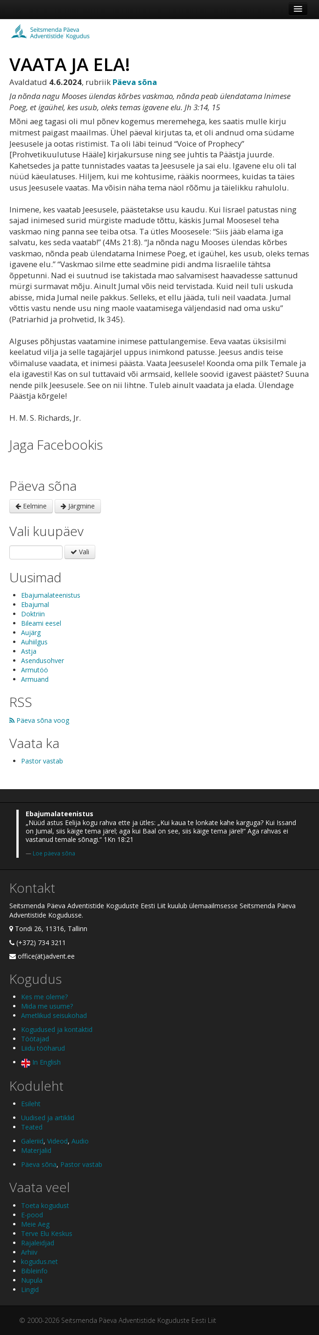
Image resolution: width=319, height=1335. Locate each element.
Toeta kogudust (45, 1205)
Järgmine (78, 506)
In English (41, 1062)
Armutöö (34, 669)
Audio (80, 1141)
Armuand (35, 679)
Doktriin (33, 613)
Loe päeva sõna (54, 853)
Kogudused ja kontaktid (56, 1029)
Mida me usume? (47, 1006)
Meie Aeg (35, 1224)
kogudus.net (39, 1261)
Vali (80, 551)
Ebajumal (35, 604)
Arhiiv (29, 1252)
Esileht (31, 1103)
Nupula (32, 1280)
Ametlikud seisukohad (54, 1015)
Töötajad (35, 1038)
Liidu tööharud (43, 1048)
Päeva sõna (39, 1164)
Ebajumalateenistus (50, 595)
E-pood (32, 1214)
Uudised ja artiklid (47, 1117)
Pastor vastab (42, 760)
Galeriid (32, 1141)
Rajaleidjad (37, 1242)
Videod (57, 1141)
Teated (32, 1127)
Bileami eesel (41, 623)
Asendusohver (42, 660)
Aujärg (31, 632)
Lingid (30, 1289)
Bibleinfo (34, 1270)
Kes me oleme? (44, 996)
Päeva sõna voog (39, 720)
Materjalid (36, 1150)
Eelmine (31, 506)
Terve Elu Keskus (46, 1233)
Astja (28, 651)
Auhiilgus (34, 641)
